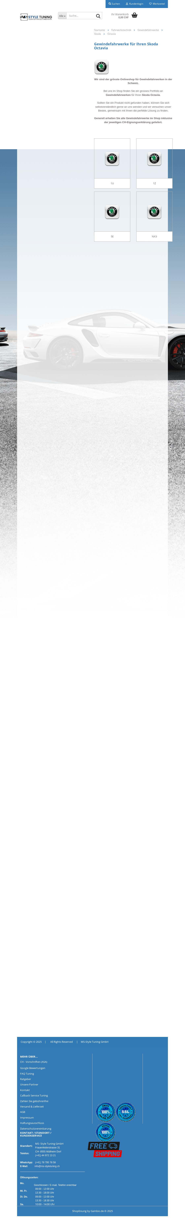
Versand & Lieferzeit (32, 1106)
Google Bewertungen (32, 1068)
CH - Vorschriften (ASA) (33, 1062)
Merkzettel (157, 3)
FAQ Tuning (27, 1073)
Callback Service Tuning (34, 1095)
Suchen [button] (114, 3)
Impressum (27, 1117)
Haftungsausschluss (32, 1123)
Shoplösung (79, 1211)
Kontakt (25, 1090)
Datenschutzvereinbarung (35, 1128)
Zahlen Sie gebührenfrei (34, 1101)
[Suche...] (62, 15)
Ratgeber (25, 1079)
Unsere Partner (29, 1084)
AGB (22, 1112)
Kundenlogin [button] (134, 3)
